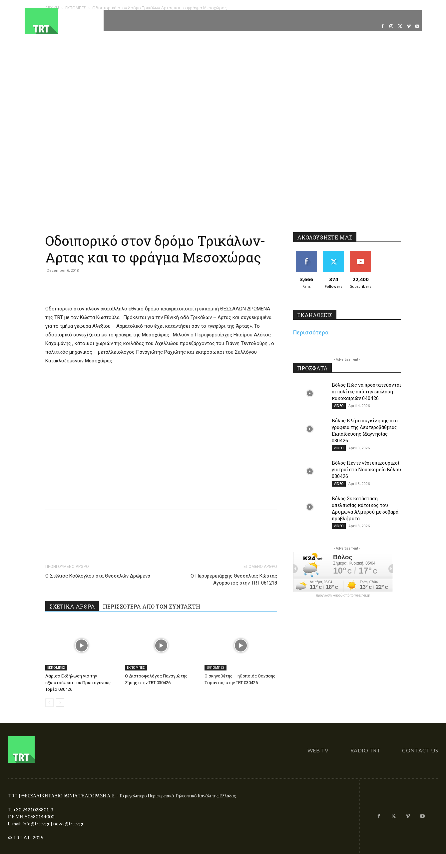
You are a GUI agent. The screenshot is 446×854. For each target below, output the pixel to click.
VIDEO (339, 405)
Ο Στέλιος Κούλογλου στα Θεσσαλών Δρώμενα (97, 576)
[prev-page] (49, 702)
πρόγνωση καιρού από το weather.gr (343, 595)
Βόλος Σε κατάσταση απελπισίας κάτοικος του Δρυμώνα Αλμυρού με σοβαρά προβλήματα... (365, 508)
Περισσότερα (311, 332)
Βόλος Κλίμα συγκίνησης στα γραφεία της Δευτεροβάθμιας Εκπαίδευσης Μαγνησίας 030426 (365, 430)
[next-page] (60, 702)
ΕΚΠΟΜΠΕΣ (56, 667)
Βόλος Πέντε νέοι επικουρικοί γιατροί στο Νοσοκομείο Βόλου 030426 (366, 469)
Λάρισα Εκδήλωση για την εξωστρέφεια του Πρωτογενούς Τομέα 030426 (78, 682)
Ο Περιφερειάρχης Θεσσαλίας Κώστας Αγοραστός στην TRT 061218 (234, 579)
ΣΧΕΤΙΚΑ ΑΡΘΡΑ (72, 606)
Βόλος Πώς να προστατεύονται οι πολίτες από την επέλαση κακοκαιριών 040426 (366, 391)
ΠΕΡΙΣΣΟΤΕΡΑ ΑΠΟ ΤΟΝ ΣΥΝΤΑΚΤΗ (151, 606)
